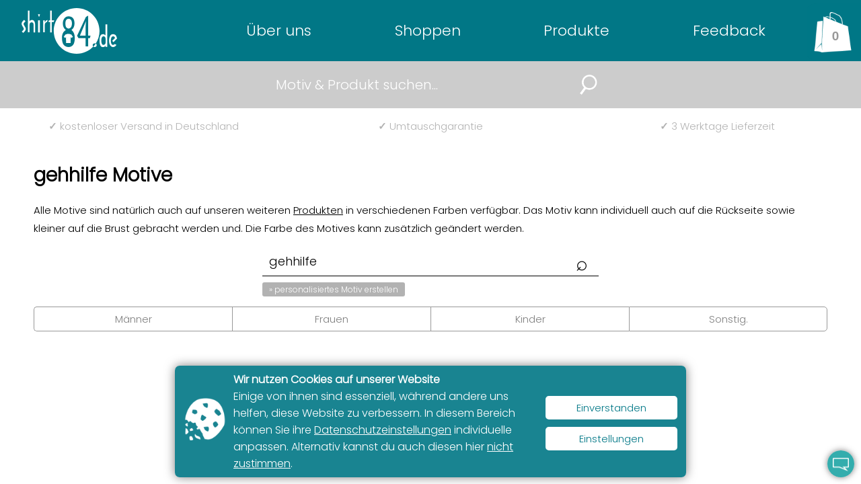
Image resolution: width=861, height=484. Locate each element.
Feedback (729, 30)
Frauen (331, 319)
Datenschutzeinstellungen (382, 430)
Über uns (278, 30)
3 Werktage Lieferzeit (717, 126)
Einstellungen (611, 439)
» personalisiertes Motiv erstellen (333, 289)
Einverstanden (611, 408)
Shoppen (428, 30)
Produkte (576, 30)
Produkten (318, 210)
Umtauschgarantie (430, 126)
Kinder (530, 319)
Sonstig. (728, 319)
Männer (133, 319)
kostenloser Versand (143, 126)
